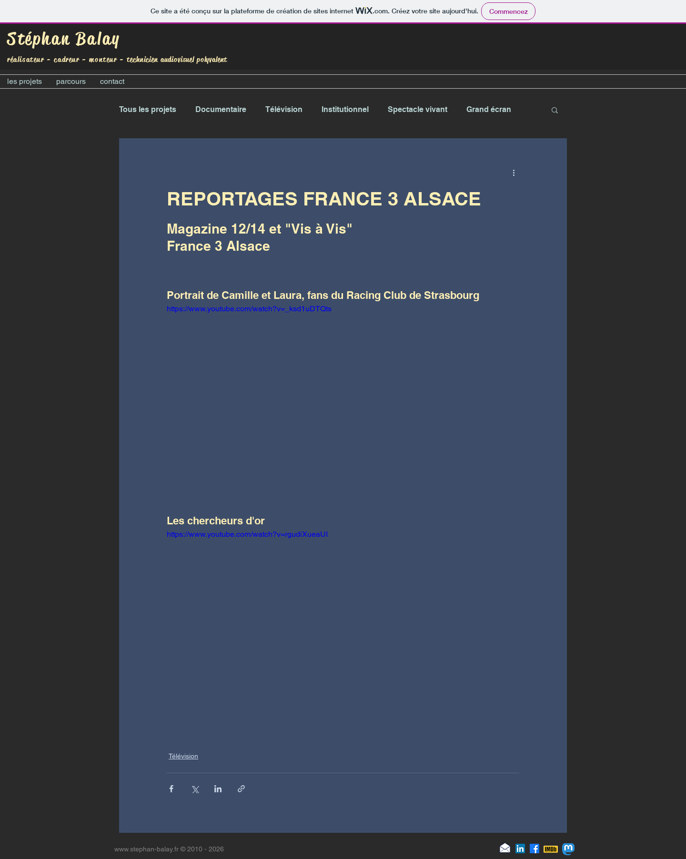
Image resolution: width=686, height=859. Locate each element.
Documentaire (220, 109)
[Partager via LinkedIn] (217, 788)
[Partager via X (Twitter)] (194, 788)
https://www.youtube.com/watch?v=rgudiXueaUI (247, 534)
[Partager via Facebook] (171, 788)
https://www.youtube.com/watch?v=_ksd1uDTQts (249, 308)
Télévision (284, 109)
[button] (554, 109)
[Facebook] (534, 848)
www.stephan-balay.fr (146, 849)
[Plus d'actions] (513, 172)
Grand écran (488, 109)
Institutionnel (345, 109)
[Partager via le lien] (241, 788)
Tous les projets (147, 109)
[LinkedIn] (520, 848)
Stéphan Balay (64, 39)
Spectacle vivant (417, 109)
